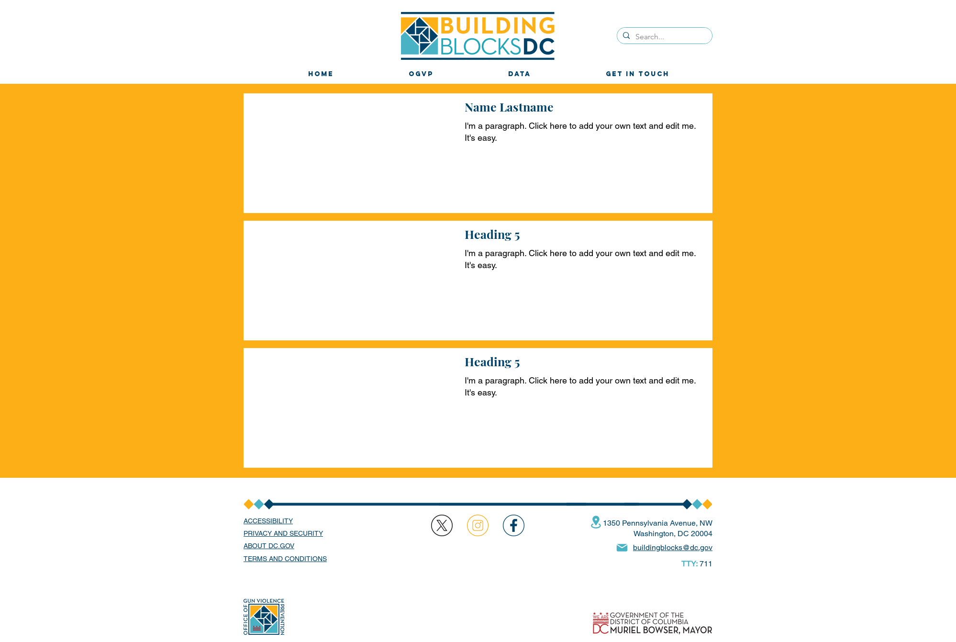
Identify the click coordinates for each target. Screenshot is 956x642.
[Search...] (663, 37)
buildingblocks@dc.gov (672, 547)
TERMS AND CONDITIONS (285, 559)
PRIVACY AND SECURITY (283, 533)
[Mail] (622, 547)
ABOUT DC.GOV (269, 546)
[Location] (595, 522)
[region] (514, 525)
